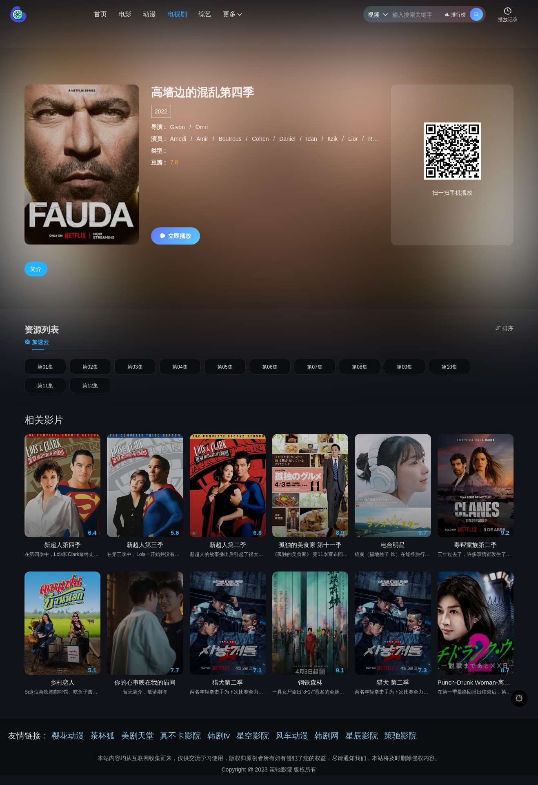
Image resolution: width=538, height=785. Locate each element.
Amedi (179, 139)
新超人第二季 (227, 554)
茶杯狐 (102, 745)
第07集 (315, 369)
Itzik (333, 139)
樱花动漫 (67, 745)
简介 (36, 269)
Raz (374, 139)
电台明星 (392, 554)
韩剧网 (326, 745)
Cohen (261, 139)
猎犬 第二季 (393, 692)
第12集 (90, 393)
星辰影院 (361, 745)
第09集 (405, 369)
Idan (312, 139)
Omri (202, 127)
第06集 (270, 369)
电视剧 (177, 14)
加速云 (36, 342)
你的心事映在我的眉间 (145, 692)
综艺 (204, 14)
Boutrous (231, 139)
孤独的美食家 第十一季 (310, 554)
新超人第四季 (62, 554)
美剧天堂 (137, 745)
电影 (124, 14)
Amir (203, 139)
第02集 (90, 369)
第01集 (45, 369)
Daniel (288, 139)
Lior (353, 139)
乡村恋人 (62, 692)
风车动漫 (292, 745)
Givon (178, 127)
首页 (100, 14)
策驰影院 (400, 745)
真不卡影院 (180, 745)
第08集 (360, 369)
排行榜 (455, 15)
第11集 (45, 393)
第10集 (449, 369)
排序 (504, 328)
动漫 (149, 14)
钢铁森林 (310, 692)
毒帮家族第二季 (475, 554)
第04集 (180, 369)
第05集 (225, 369)
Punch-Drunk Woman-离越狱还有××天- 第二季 (476, 692)
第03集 (135, 369)
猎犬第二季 (227, 692)
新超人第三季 (145, 554)
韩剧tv (218, 745)
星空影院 (252, 745)
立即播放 (175, 236)
